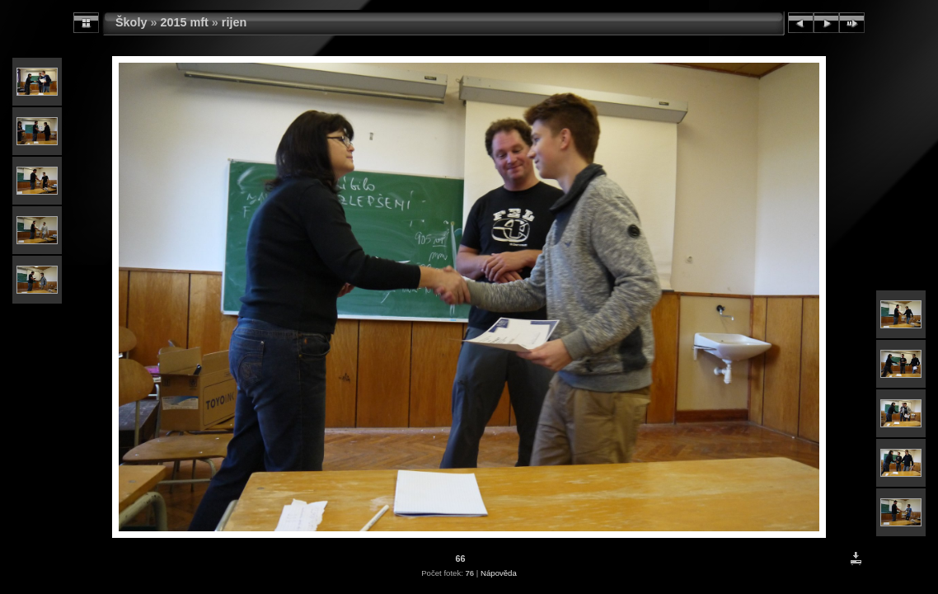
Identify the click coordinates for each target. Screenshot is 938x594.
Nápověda (499, 573)
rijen (234, 22)
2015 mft (184, 22)
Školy (131, 22)
